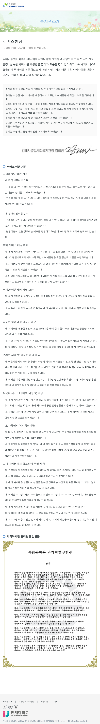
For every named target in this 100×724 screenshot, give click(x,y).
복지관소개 (7, 701)
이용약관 (44, 701)
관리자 (57, 701)
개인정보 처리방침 (26, 701)
